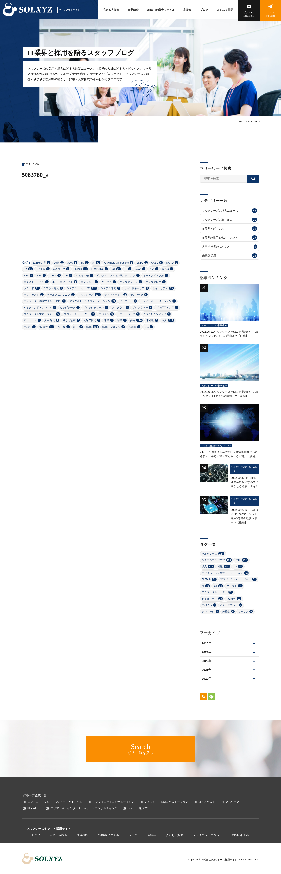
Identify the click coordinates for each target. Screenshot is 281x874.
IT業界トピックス (229, 228)
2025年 (206, 643)
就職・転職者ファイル (161, 9)
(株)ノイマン (147, 801)
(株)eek (127, 808)
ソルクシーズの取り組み (229, 220)
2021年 (206, 669)
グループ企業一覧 (35, 795)
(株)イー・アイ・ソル (68, 801)
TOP (239, 121)
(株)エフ (143, 808)
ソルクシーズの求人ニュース (229, 210)
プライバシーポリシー (207, 835)
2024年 (206, 652)
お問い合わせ (241, 835)
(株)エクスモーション (174, 801)
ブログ (204, 9)
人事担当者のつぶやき (229, 246)
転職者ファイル (108, 835)
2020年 (206, 678)
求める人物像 (111, 9)
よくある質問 (225, 9)
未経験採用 (229, 255)
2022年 (206, 661)
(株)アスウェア (230, 801)
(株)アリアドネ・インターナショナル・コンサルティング (81, 808)
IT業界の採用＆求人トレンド (229, 237)
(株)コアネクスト (204, 801)
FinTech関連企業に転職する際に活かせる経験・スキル (244, 482)
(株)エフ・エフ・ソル (36, 801)
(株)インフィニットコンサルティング (111, 801)
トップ (35, 835)
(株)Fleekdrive (31, 808)
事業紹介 (133, 9)
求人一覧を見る (140, 749)
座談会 (187, 9)
